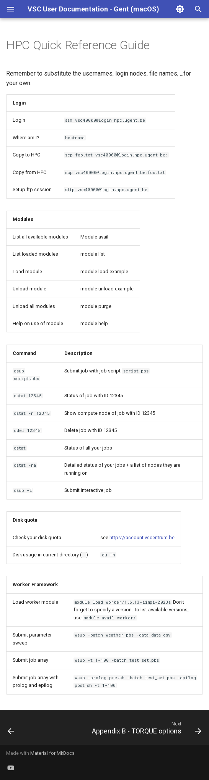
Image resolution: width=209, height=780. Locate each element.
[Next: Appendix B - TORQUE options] (145, 729)
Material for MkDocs (52, 753)
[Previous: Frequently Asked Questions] (11, 729)
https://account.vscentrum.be (142, 537)
